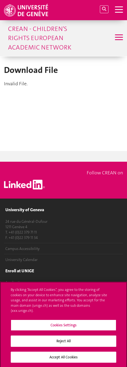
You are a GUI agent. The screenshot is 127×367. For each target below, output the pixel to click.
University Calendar (21, 259)
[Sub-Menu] (118, 38)
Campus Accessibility (22, 248)
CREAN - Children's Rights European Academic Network (39, 38)
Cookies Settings (63, 326)
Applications (15, 282)
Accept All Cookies (63, 359)
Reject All (63, 343)
